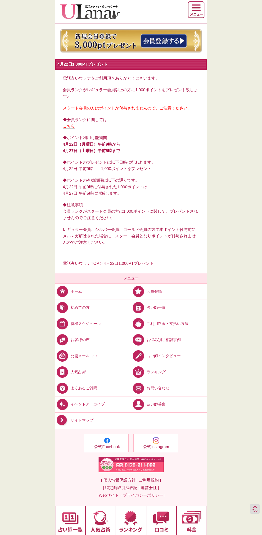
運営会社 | (150, 488)
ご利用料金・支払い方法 (159, 323)
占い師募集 (148, 404)
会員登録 (146, 291)
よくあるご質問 (76, 388)
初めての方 (72, 307)
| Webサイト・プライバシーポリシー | (131, 495)
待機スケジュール (78, 323)
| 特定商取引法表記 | (121, 488)
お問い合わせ (150, 388)
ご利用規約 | (150, 480)
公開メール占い (76, 356)
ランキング (148, 372)
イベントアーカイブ (80, 404)
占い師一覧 (148, 307)
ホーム (68, 291)
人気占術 (70, 372)
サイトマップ (74, 420)
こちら (69, 126)
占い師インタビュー (156, 356)
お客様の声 (72, 340)
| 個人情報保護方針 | (119, 480)
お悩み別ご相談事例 (156, 340)
